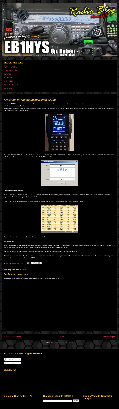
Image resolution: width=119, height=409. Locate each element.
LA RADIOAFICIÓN (10, 70)
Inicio (62, 337)
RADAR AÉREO (9, 81)
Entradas (9, 359)
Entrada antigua (109, 337)
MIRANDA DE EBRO (11, 84)
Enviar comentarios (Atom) (64, 342)
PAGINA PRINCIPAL (10, 67)
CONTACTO (8, 88)
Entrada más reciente (12, 337)
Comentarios (10, 363)
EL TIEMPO (8, 77)
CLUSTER (7, 74)
